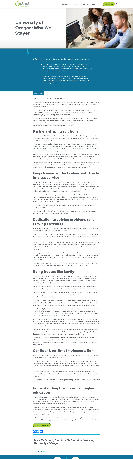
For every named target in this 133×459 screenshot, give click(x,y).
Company (84, 4)
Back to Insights (41, 451)
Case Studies (38, 93)
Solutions (65, 4)
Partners (76, 4)
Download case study (42, 425)
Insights (94, 4)
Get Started (109, 4)
